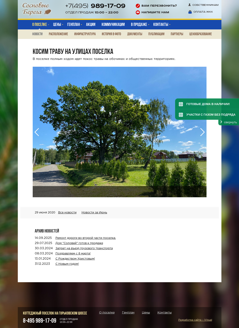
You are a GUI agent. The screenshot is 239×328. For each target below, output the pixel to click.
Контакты (164, 312)
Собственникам (203, 5)
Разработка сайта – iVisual (195, 320)
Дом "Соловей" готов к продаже (79, 243)
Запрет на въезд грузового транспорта (84, 248)
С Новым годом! (67, 264)
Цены (146, 312)
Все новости (67, 212)
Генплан (128, 312)
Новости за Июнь (94, 212)
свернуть (230, 122)
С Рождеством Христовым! (75, 259)
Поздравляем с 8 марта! (73, 253)
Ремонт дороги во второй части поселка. (85, 238)
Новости (37, 34)
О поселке (39, 24)
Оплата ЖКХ (200, 12)
